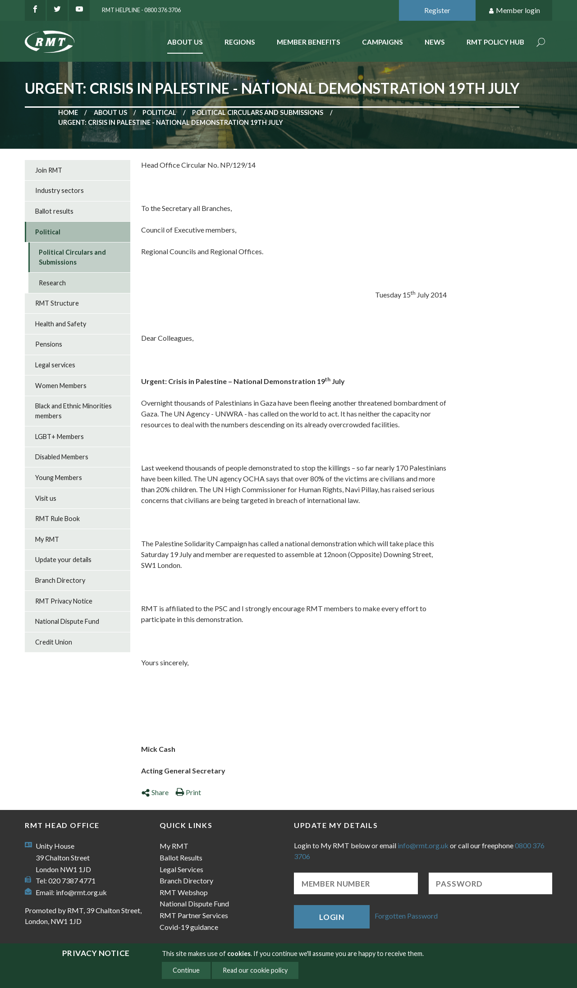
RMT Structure (57, 303)
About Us (185, 42)
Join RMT (48, 170)
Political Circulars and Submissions (257, 112)
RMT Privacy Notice (63, 601)
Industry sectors (59, 190)
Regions (239, 42)
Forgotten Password (406, 915)
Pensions (48, 344)
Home (68, 112)
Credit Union (53, 642)
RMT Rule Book (57, 518)
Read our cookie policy (255, 970)
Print (188, 792)
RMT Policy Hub (495, 42)
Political (159, 112)
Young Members (58, 477)
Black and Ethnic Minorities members (73, 411)
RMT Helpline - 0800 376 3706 (141, 10)
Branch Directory (60, 580)
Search (541, 43)
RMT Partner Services (194, 915)
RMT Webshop (184, 892)
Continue (186, 970)
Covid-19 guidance (189, 927)
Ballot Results (181, 857)
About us (110, 112)
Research (52, 283)
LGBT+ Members (59, 436)
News (435, 42)
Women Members (61, 385)
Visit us (45, 498)
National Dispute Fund (67, 621)
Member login (514, 10)
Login (331, 917)
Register (437, 10)
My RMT (47, 539)
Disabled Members (61, 457)
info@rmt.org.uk (81, 892)
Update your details (63, 559)
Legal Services (181, 869)
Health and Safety (60, 324)
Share (155, 792)
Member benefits (308, 42)
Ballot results (54, 211)
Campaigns (382, 42)
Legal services (55, 365)
